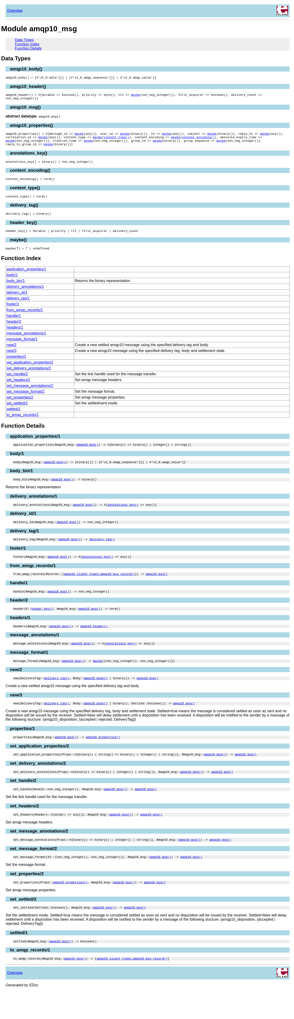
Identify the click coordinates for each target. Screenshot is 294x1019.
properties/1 (16, 366)
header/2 (14, 331)
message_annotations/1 (26, 342)
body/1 (12, 284)
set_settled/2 (17, 412)
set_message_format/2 (25, 401)
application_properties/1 (26, 278)
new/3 (12, 360)
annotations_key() (28, 157)
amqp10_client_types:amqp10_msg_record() (99, 588)
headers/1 (15, 336)
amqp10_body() (26, 68)
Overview (15, 11)
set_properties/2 (20, 406)
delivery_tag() (24, 212)
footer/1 (13, 313)
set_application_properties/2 (30, 371)
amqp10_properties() (31, 127)
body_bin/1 (16, 290)
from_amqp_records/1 (25, 319)
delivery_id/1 (17, 301)
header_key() (23, 230)
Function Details (28, 48)
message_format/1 (22, 348)
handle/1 (14, 325)
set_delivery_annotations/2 (29, 377)
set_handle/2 (17, 383)
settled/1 (14, 418)
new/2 (12, 354)
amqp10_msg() (25, 109)
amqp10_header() (28, 87)
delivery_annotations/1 (25, 296)
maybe (135, 96)
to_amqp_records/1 (23, 424)
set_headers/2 (18, 389)
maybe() (18, 248)
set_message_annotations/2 (30, 395)
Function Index (27, 44)
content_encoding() (198, 140)
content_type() (116, 140)
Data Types (24, 40)
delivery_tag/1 (18, 307)
